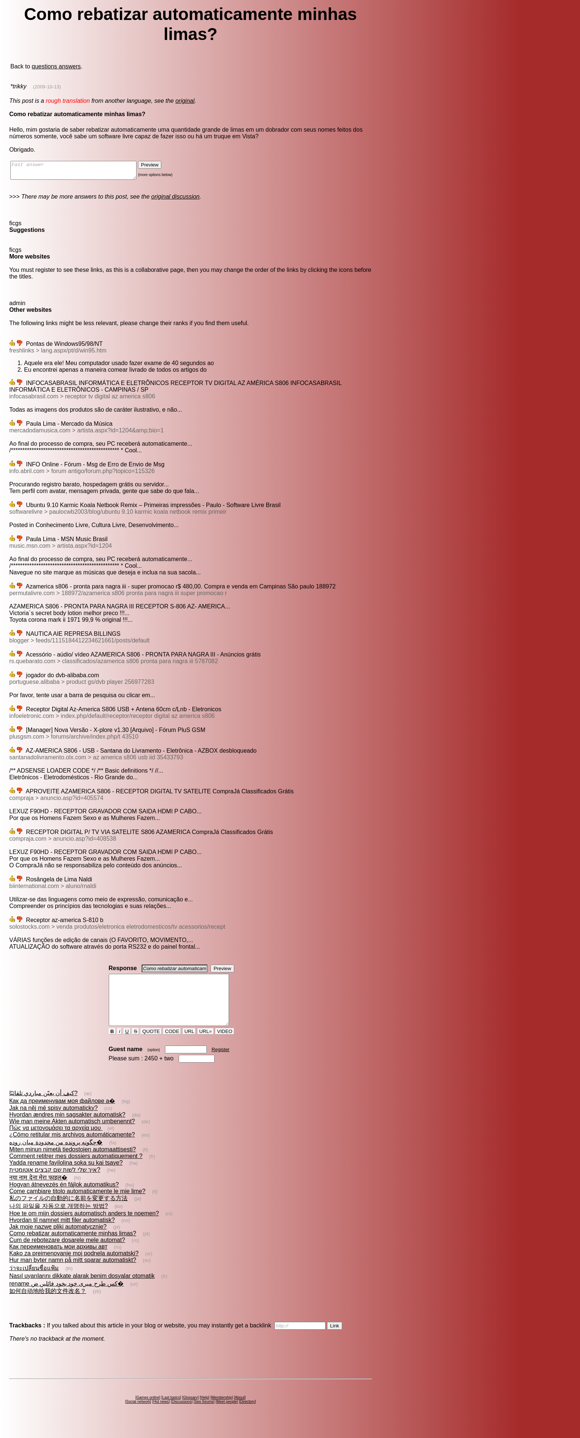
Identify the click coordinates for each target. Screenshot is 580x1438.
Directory (247, 1415)
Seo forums (204, 1415)
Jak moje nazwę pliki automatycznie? (58, 1240)
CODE (172, 1044)
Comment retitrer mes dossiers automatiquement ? (75, 1169)
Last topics (171, 1411)
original (185, 101)
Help (205, 1411)
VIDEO (225, 1044)
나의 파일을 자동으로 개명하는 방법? (58, 1219)
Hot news (161, 1415)
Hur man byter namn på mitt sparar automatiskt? (72, 1273)
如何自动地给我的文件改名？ (47, 1304)
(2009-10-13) (47, 87)
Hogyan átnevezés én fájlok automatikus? (64, 1198)
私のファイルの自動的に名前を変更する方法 (68, 1211)
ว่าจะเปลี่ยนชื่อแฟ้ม (34, 1281)
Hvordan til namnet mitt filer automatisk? (62, 1233)
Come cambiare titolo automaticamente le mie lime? (77, 1204)
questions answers (56, 66)
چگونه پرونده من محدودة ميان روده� (55, 1155)
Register (220, 1063)
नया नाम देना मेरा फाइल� (38, 1191)
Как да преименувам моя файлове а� (62, 1114)
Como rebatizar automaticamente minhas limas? (72, 1246)
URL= (205, 1044)
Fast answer (80, 172)
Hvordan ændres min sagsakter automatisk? (67, 1128)
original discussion (175, 200)
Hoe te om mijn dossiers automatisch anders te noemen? (84, 1226)
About (240, 1411)
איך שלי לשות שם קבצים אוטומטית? (54, 1183)
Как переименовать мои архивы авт (58, 1260)
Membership (222, 1411)
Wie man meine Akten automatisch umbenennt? (72, 1134)
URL (189, 1044)
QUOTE (151, 1044)
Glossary (190, 1411)
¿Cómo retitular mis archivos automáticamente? (72, 1148)
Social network (138, 1415)
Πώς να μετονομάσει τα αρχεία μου (55, 1141)
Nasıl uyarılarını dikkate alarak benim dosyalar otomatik (82, 1289)
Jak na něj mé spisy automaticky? (53, 1121)
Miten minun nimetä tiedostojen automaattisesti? (72, 1162)
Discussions (181, 1415)
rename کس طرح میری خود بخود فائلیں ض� (66, 1297)
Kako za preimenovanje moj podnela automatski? (74, 1266)
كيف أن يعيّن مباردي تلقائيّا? (43, 1106)
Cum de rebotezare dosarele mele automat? (67, 1253)
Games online (147, 1411)
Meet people (227, 1415)
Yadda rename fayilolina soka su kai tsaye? (66, 1176)
